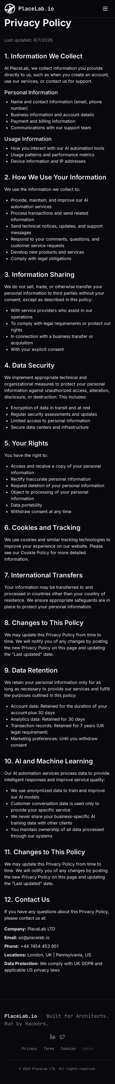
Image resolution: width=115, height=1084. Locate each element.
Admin (87, 1048)
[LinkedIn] (52, 1036)
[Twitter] (62, 1036)
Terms (48, 1048)
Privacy (29, 1048)
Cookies (68, 1048)
